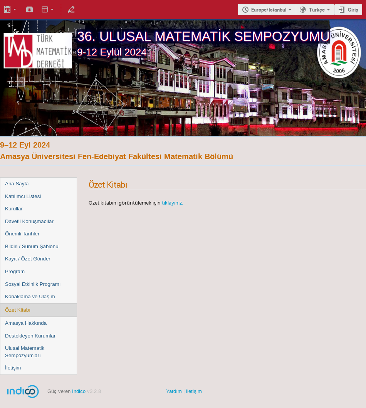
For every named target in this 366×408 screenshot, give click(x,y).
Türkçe (317, 9)
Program (15, 271)
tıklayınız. (172, 202)
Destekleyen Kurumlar (30, 336)
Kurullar (14, 209)
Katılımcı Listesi (23, 196)
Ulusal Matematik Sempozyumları (24, 351)
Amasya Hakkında (26, 323)
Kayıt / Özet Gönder (27, 259)
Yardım (174, 391)
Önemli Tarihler (22, 234)
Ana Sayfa (17, 183)
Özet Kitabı (17, 310)
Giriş (353, 9)
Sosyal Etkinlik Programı (32, 284)
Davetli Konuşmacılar (29, 221)
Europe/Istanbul (268, 9)
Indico (79, 391)
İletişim (13, 368)
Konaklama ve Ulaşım (30, 296)
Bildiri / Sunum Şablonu (32, 246)
